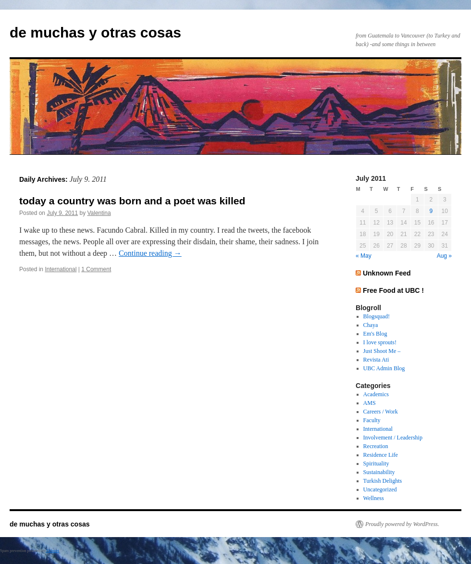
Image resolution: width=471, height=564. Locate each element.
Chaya (370, 325)
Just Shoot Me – (382, 351)
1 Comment (96, 269)
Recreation (375, 446)
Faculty (372, 420)
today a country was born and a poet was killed (132, 200)
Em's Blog (375, 333)
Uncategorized (380, 489)
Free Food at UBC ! (393, 290)
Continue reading (150, 253)
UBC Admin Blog (384, 368)
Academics (376, 394)
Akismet (52, 551)
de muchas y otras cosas (95, 32)
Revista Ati (376, 359)
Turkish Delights (382, 480)
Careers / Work (380, 411)
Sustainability (379, 472)
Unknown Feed (387, 273)
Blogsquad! (376, 316)
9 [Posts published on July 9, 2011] (431, 211)
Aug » (444, 255)
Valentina (99, 213)
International (60, 269)
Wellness (373, 498)
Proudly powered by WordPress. (402, 524)
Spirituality (376, 463)
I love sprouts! (380, 342)
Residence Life (380, 454)
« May (364, 255)
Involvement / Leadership (392, 437)
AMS (369, 403)
